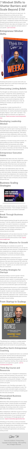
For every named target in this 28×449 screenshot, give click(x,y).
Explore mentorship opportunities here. (15, 419)
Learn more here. (11, 27)
